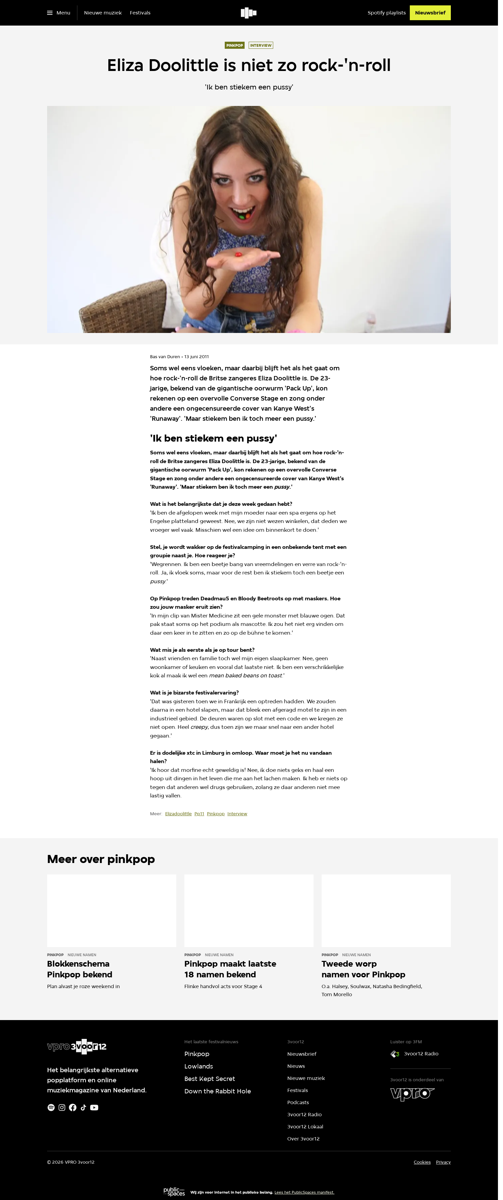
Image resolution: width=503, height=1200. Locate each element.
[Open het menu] (58, 12)
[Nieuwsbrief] (430, 12)
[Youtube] (94, 1107)
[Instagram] (62, 1107)
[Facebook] (73, 1107)
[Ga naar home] (249, 13)
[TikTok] (83, 1107)
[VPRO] (412, 1094)
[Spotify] (51, 1107)
